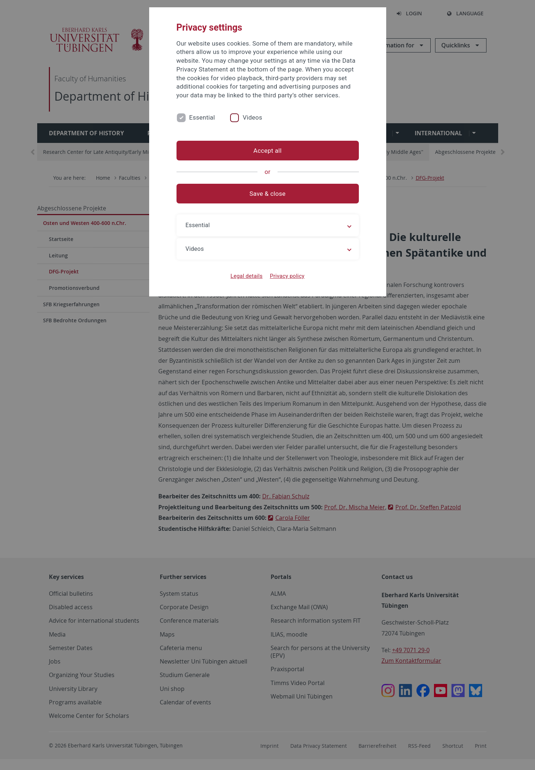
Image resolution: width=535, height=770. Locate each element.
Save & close (267, 193)
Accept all (267, 150)
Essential (202, 117)
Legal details (246, 276)
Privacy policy (287, 276)
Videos (252, 117)
